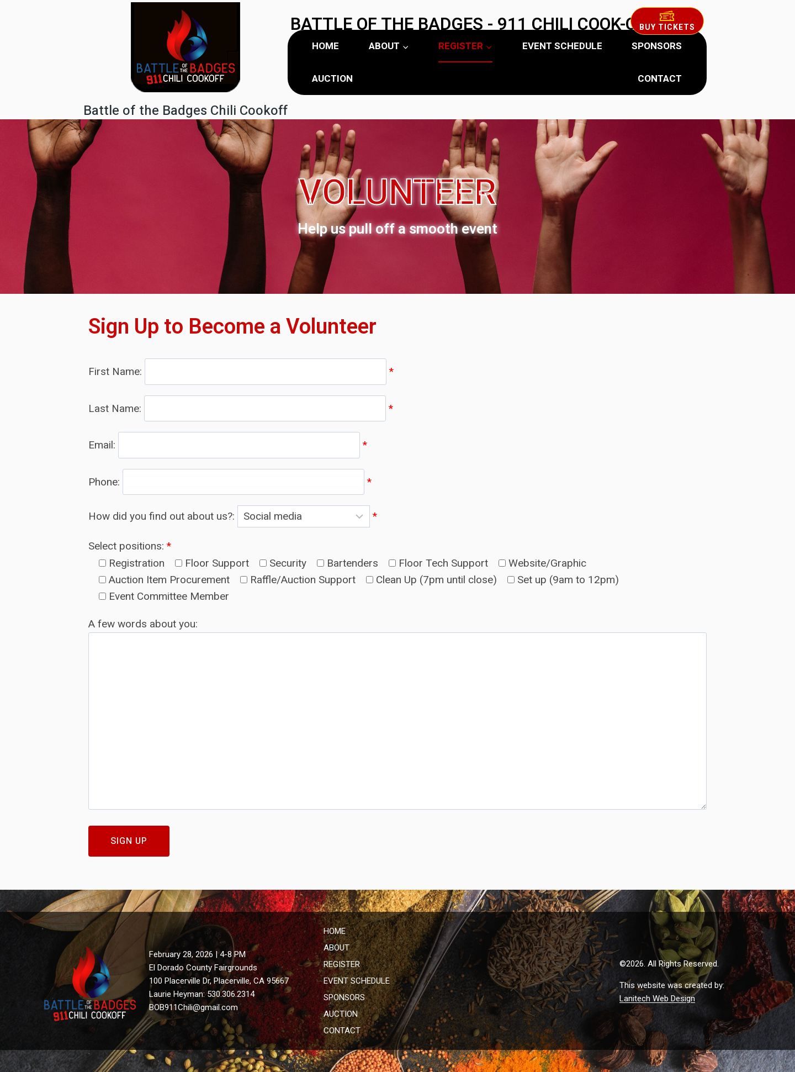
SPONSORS (657, 46)
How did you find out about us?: (232, 516)
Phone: (230, 481)
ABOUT (336, 948)
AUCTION (332, 79)
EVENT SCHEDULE (562, 46)
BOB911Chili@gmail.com (193, 1007)
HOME (325, 46)
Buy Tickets (667, 21)
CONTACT (660, 79)
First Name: (241, 371)
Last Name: (240, 408)
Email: (227, 445)
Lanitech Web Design (657, 999)
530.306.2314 (231, 994)
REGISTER (342, 964)
